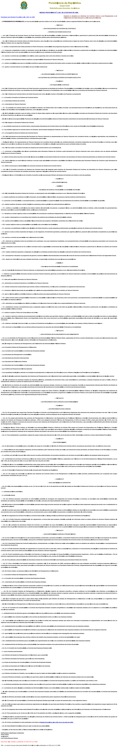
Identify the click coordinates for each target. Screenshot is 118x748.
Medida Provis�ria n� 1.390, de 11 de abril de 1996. (56, 722)
